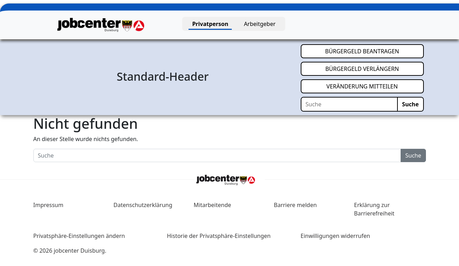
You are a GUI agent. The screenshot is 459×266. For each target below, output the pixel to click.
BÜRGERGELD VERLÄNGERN (374, 68)
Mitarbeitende (212, 205)
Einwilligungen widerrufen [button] (335, 236)
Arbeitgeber (259, 24)
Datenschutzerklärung (143, 205)
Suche (410, 104)
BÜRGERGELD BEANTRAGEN (374, 51)
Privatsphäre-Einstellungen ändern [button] (79, 236)
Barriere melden (295, 205)
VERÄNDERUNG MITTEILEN (374, 86)
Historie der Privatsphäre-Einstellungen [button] (219, 236)
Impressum (48, 205)
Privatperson (210, 24)
